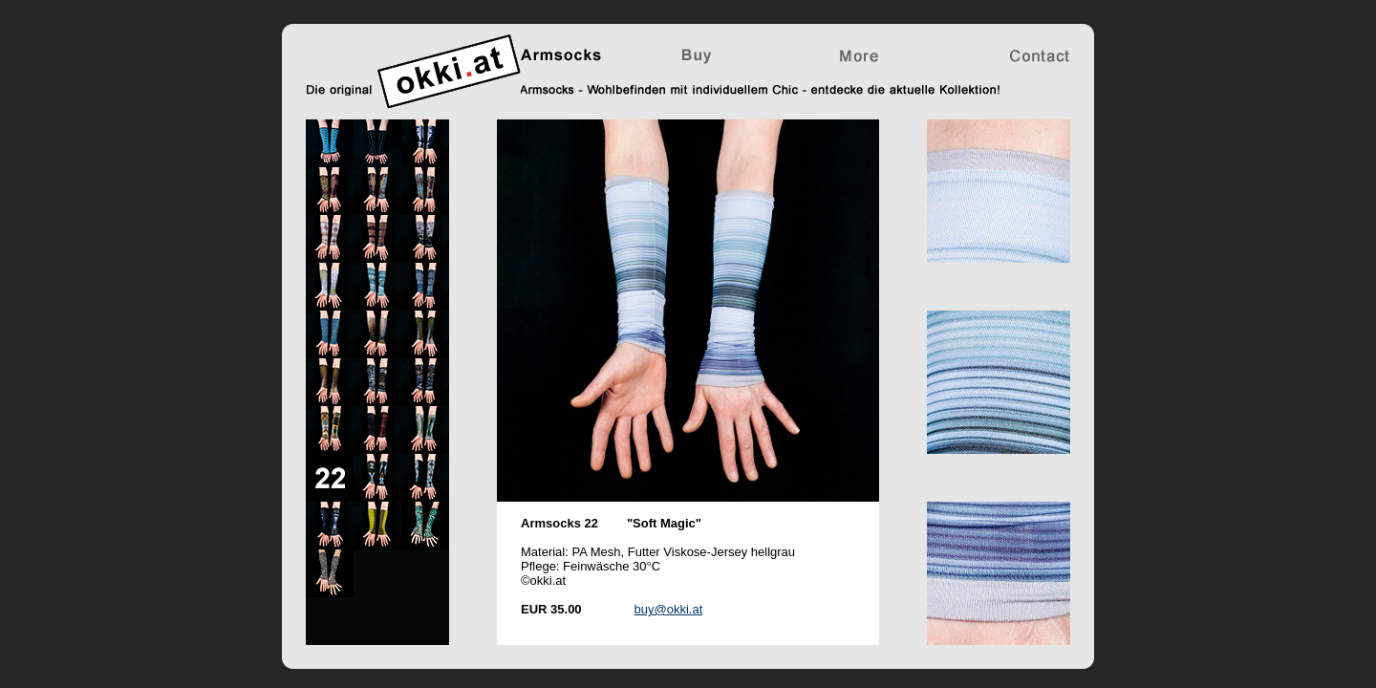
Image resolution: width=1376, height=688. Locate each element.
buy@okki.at (668, 609)
